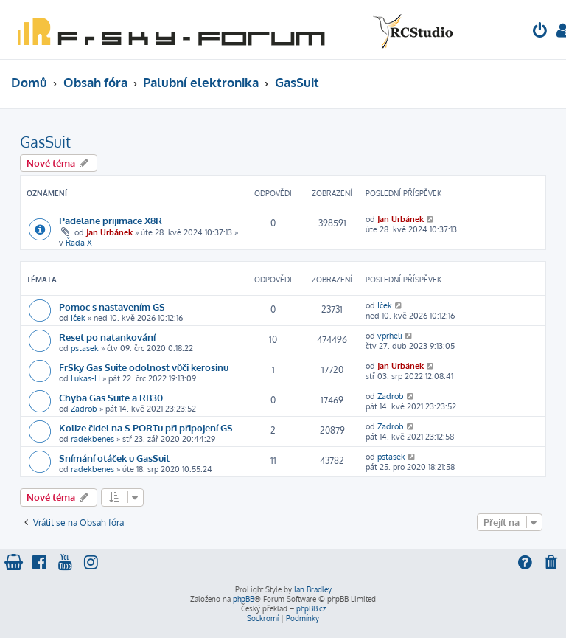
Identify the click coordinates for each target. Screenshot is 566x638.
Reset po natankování (107, 336)
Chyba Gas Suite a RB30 (111, 397)
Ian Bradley (313, 589)
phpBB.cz (311, 608)
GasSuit (45, 141)
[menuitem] (540, 32)
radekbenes (92, 439)
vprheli (389, 335)
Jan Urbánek (109, 232)
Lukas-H (85, 378)
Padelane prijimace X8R (110, 220)
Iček (78, 318)
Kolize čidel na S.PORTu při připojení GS (146, 427)
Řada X (79, 242)
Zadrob (84, 408)
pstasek (85, 348)
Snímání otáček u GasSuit (114, 457)
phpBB (243, 598)
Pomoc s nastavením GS (112, 306)
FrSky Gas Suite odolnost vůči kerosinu (143, 367)
